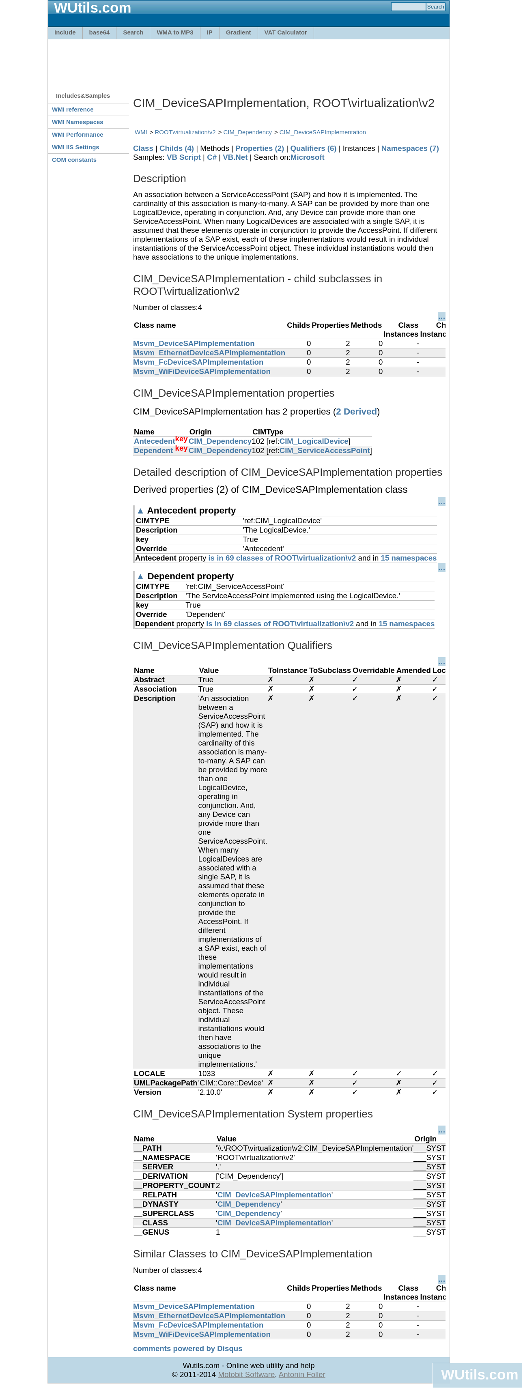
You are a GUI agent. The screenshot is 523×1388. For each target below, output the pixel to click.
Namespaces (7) (410, 148)
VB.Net (235, 157)
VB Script (184, 157)
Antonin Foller (302, 1374)
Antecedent (154, 441)
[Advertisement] (249, 61)
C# (212, 157)
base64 (99, 32)
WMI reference (73, 109)
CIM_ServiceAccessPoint (325, 450)
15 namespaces (409, 558)
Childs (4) (176, 148)
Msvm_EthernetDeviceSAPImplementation (209, 352)
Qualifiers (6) (313, 148)
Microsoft (308, 157)
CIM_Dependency (248, 132)
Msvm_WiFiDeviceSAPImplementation (202, 371)
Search (133, 32)
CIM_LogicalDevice (314, 441)
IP (210, 32)
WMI (141, 132)
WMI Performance (77, 134)
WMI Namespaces (77, 121)
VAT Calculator (286, 32)
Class (143, 148)
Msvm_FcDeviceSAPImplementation (198, 362)
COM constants (74, 159)
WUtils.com (479, 1374)
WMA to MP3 (175, 32)
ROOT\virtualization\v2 (185, 132)
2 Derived (356, 411)
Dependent (153, 450)
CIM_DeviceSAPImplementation (323, 132)
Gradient (238, 32)
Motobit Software (246, 1374)
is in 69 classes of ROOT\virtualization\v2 (282, 558)
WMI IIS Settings (75, 147)
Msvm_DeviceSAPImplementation (194, 343)
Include (65, 32)
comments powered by (188, 1348)
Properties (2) (259, 148)
